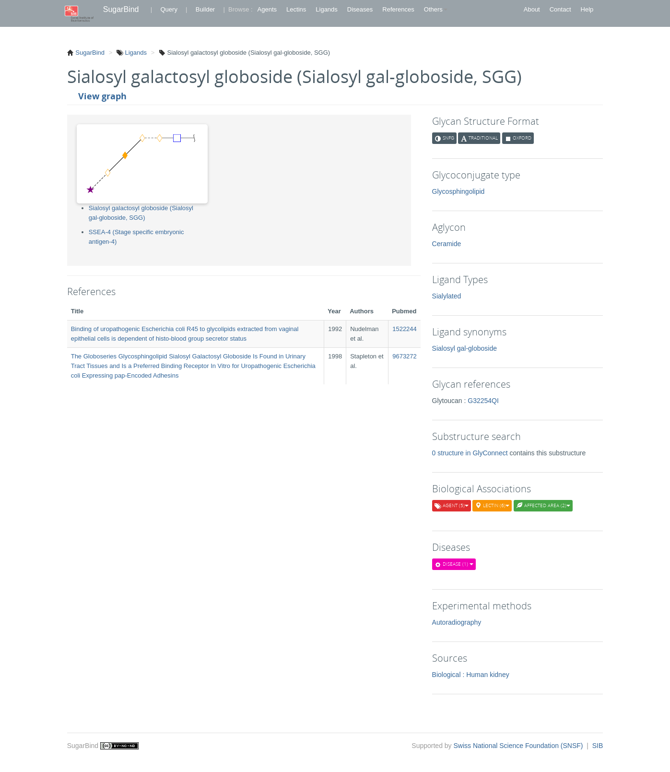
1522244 (404, 329)
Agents (267, 9)
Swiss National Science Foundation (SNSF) (519, 745)
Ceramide (446, 244)
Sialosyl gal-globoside (464, 348)
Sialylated (446, 296)
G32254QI (483, 400)
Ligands (327, 9)
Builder (205, 9)
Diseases (360, 9)
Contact (560, 9)
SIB (597, 745)
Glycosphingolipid (458, 191)
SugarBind (121, 9)
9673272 (404, 356)
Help (587, 9)
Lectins (296, 9)
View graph (102, 96)
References (398, 9)
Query (168, 9)
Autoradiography (457, 622)
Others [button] (435, 9)
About (532, 9)
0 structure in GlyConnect (471, 453)
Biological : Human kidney (470, 674)
